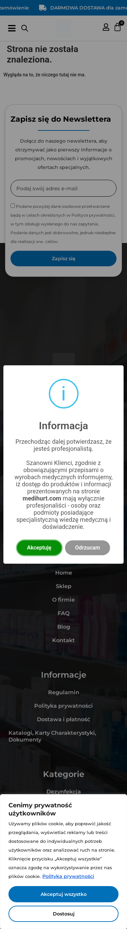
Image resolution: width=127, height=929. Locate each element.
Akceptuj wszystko (64, 894)
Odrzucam (87, 547)
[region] (63, 861)
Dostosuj (64, 914)
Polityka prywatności (68, 876)
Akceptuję (39, 547)
